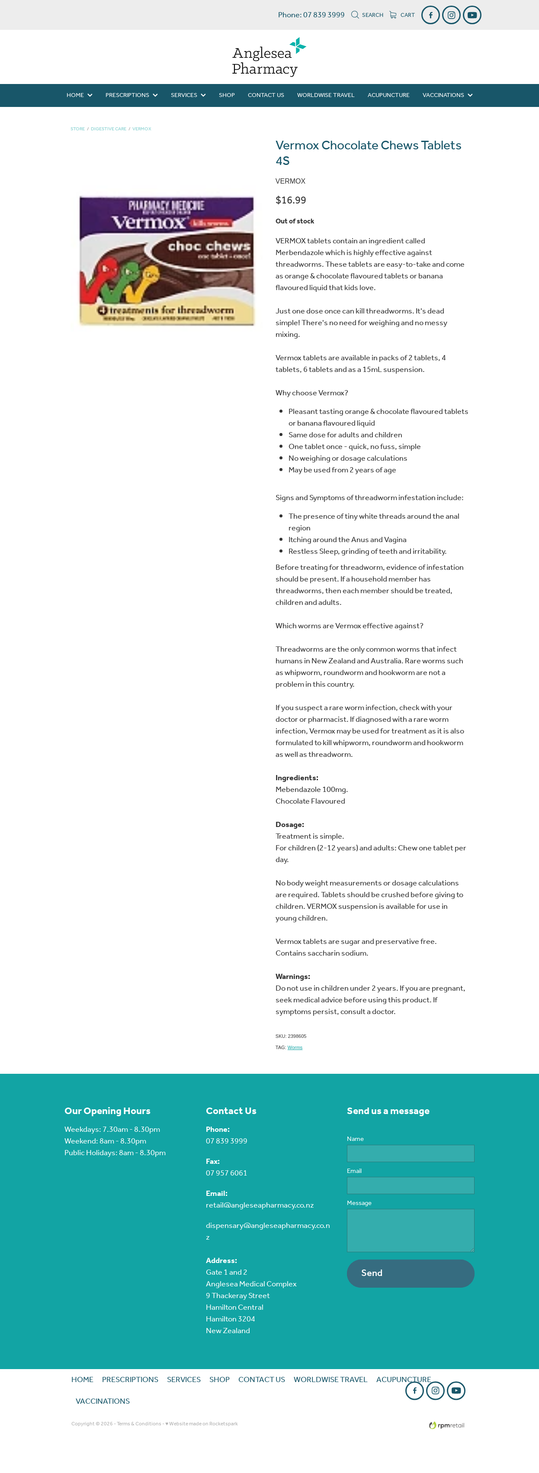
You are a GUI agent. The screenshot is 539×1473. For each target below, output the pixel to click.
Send (371, 1273)
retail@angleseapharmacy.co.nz (260, 1205)
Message (359, 1203)
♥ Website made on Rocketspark (201, 1424)
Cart (402, 15)
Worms (295, 1047)
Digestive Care (108, 129)
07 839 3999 (226, 1141)
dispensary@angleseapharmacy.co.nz (268, 1231)
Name (355, 1139)
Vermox (141, 129)
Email (354, 1171)
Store (78, 129)
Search (367, 15)
